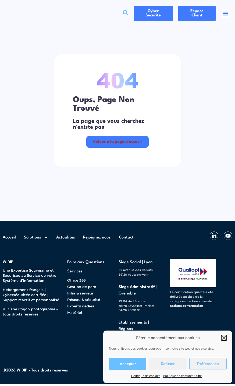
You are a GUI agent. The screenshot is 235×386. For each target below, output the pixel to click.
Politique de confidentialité (182, 376)
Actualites (65, 239)
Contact (126, 239)
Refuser (168, 364)
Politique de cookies (145, 376)
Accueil (9, 239)
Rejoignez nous (97, 239)
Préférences (208, 364)
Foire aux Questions (85, 264)
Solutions (36, 239)
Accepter (128, 364)
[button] (224, 338)
